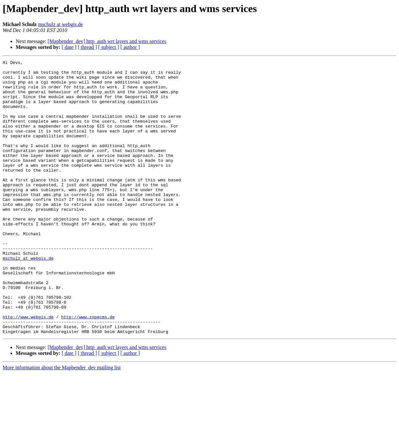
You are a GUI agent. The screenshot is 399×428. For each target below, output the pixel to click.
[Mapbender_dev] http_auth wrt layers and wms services (107, 41)
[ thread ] (87, 47)
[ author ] (130, 47)
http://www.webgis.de (28, 369)
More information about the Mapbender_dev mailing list (62, 422)
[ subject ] (108, 47)
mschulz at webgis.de (60, 24)
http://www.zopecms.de (88, 369)
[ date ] (69, 47)
